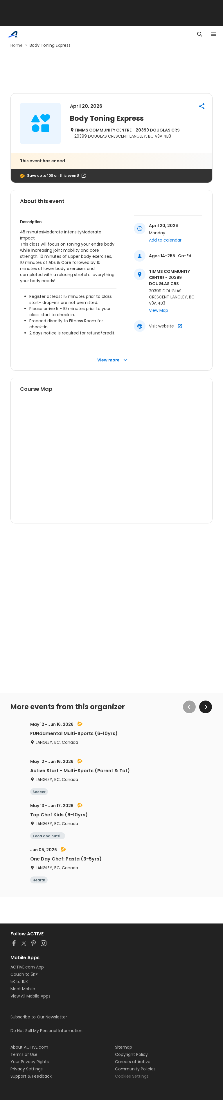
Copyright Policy (131, 1054)
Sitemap (123, 1047)
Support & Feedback (31, 1076)
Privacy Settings (26, 1069)
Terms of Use (23, 1054)
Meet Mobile (22, 989)
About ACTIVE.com (29, 1047)
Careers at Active (132, 1062)
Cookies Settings (132, 1076)
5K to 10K (19, 981)
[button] (201, 106)
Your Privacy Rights (29, 1062)
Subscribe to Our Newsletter (38, 1017)
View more (112, 360)
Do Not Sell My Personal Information (46, 1031)
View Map (158, 310)
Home (16, 45)
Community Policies (135, 1069)
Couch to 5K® (24, 974)
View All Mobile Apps (30, 996)
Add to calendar (165, 240)
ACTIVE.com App (27, 967)
